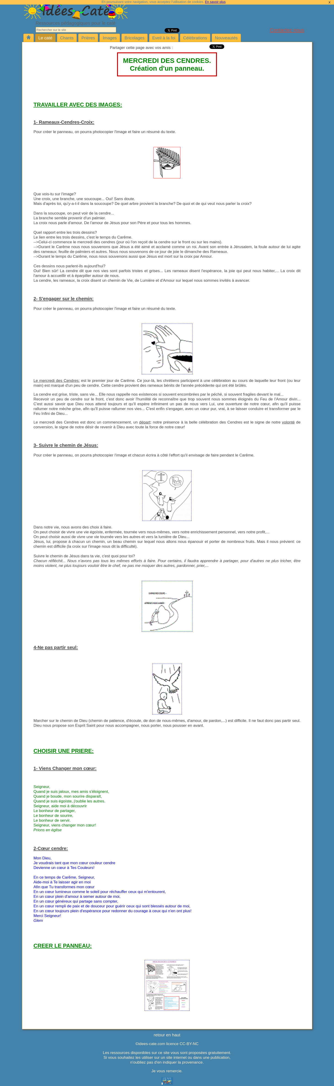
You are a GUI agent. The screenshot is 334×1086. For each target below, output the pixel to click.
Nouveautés (226, 37)
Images (110, 37)
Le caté (45, 37)
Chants (67, 37)
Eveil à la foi (163, 37)
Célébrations (195, 37)
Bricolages (134, 37)
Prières (88, 37)
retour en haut (167, 1034)
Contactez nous (287, 30)
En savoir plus (215, 2)
